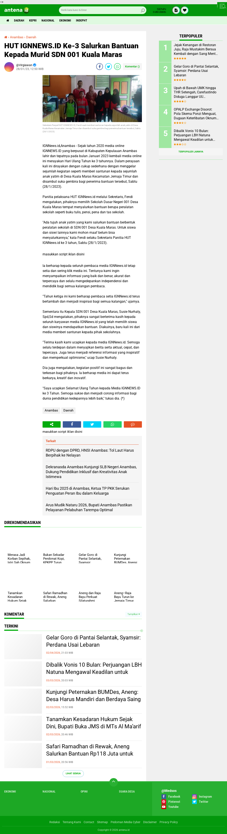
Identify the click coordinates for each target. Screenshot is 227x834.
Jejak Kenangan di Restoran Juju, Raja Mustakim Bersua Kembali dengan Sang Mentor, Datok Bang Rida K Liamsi (196, 49)
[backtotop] (113, 782)
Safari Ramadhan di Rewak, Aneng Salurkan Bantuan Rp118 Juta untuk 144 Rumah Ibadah (89, 753)
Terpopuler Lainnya (190, 151)
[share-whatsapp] (117, 66)
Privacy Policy (169, 822)
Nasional (47, 20)
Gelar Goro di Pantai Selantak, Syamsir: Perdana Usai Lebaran (93, 641)
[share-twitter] (108, 66)
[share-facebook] (99, 66)
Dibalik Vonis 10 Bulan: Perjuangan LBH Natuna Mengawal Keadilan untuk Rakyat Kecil (94, 672)
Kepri (33, 20)
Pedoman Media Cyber (125, 822)
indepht (81, 20)
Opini (84, 791)
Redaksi (54, 822)
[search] (102, 10)
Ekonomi (65, 20)
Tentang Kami (72, 822)
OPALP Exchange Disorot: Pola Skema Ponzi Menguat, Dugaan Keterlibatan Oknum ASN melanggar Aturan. (195, 114)
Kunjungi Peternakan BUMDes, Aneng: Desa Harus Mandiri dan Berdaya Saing (93, 695)
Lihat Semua (73, 773)
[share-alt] (52, 424)
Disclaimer (150, 822)
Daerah (19, 20)
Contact (89, 822)
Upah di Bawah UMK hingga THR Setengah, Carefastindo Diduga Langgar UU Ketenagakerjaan (195, 92)
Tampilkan (133, 614)
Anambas (51, 410)
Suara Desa (127, 791)
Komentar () (132, 66)
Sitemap (102, 822)
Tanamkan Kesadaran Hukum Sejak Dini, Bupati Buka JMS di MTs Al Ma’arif (93, 723)
